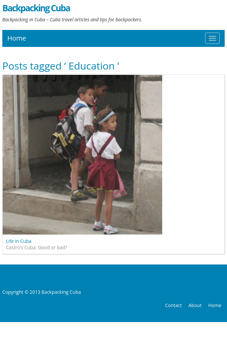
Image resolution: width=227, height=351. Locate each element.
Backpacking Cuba (36, 8)
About (194, 305)
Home (16, 38)
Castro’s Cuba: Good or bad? (36, 247)
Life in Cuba (19, 241)
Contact (173, 305)
